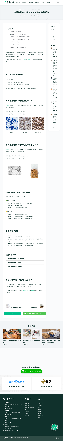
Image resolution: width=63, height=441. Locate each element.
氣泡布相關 (53, 30)
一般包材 (27, 413)
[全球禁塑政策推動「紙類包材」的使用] (51, 48)
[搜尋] (57, 2)
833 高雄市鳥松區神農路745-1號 (13, 426)
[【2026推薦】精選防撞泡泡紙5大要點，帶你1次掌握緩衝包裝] (51, 60)
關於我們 (18, 2)
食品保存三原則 (15, 42)
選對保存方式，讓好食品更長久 (19, 47)
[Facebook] (56, 438)
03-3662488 (8, 414)
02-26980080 (8, 408)
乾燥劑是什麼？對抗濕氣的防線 (19, 34)
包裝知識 (30, 15)
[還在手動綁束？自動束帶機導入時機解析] (51, 102)
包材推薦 (37, 2)
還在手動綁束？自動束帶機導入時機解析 (55, 105)
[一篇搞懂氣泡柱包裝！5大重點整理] (51, 78)
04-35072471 (8, 422)
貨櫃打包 (27, 415)
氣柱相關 (52, 29)
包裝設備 (27, 403)
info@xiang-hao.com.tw (11, 430)
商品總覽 (25, 2)
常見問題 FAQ (16, 44)
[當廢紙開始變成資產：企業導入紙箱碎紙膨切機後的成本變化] (51, 114)
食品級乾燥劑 (26, 290)
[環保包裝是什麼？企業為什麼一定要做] (51, 89)
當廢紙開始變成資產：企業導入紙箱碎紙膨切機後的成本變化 (55, 119)
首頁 (13, 2)
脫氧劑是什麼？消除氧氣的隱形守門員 (20, 36)
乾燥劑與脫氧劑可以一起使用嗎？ (21, 39)
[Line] (59, 438)
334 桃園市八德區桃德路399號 (12, 412)
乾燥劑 (24, 59)
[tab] (25, 259)
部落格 (43, 2)
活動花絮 (52, 41)
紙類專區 (31, 2)
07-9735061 (8, 428)
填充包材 (27, 411)
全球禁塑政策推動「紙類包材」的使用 (55, 51)
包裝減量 (52, 32)
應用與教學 (53, 39)
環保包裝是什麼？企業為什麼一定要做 (55, 92)
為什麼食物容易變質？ (16, 31)
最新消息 (26, 15)
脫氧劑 (28, 59)
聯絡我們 (49, 2)
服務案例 (52, 34)
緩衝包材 (27, 405)
